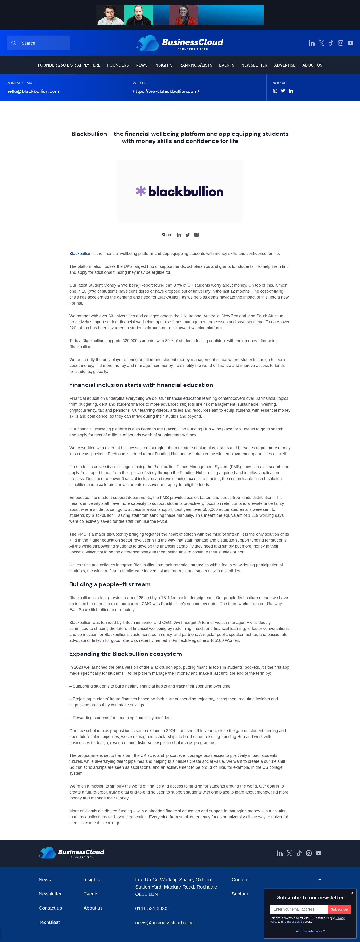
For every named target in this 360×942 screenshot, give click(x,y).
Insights (164, 65)
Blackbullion (80, 253)
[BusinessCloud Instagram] (340, 43)
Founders (118, 65)
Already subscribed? (310, 931)
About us (312, 65)
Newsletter (254, 65)
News (142, 65)
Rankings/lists (196, 65)
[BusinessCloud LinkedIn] (312, 43)
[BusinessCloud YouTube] (350, 43)
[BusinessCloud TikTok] (331, 43)
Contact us (50, 908)
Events (226, 65)
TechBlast (49, 922)
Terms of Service (294, 921)
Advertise (284, 65)
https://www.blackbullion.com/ (166, 91)
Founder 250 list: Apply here (69, 65)
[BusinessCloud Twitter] (321, 43)
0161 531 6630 (151, 908)
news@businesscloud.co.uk (165, 922)
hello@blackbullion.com (32, 91)
